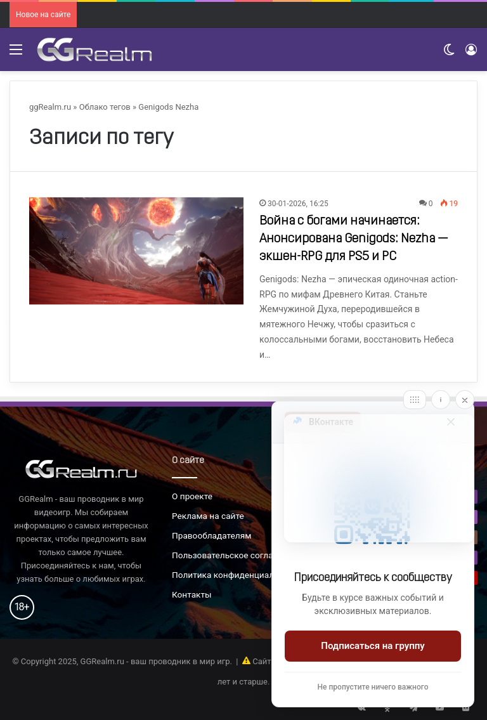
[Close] (464, 399)
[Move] (414, 399)
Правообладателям (211, 535)
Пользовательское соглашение (235, 555)
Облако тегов (105, 107)
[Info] (440, 399)
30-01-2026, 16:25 (298, 203)
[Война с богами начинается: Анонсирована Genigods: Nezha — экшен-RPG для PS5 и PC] (136, 250)
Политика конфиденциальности (237, 575)
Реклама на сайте (208, 516)
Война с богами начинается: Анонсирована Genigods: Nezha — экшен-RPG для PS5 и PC (353, 239)
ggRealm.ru (50, 107)
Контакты (192, 594)
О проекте (192, 496)
